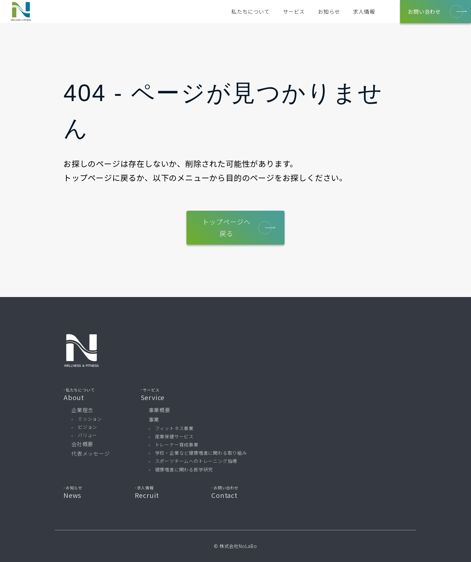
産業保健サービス (174, 436)
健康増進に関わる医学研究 (184, 469)
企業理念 (82, 410)
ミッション (90, 418)
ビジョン (87, 427)
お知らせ (329, 11)
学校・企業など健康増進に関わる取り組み (201, 452)
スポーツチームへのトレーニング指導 (196, 461)
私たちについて (250, 11)
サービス (294, 11)
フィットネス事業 (174, 428)
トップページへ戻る (237, 227)
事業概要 (159, 410)
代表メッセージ (90, 453)
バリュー (87, 435)
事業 (154, 419)
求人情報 (364, 11)
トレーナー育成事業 (177, 444)
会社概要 (82, 444)
